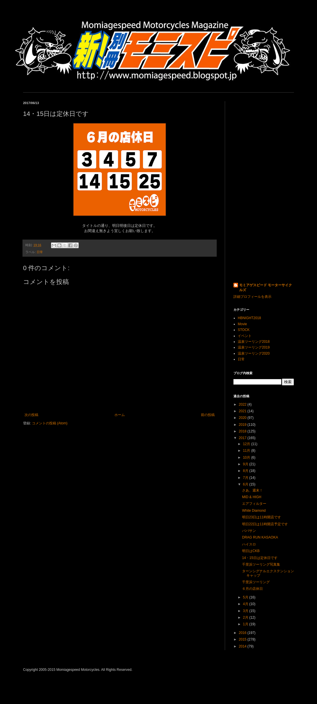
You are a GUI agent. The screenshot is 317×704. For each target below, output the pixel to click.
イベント (245, 336)
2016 (243, 633)
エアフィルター (254, 504)
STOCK (244, 330)
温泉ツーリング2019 (254, 347)
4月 (246, 604)
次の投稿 (31, 415)
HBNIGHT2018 (249, 318)
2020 (243, 418)
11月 (247, 451)
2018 (243, 431)
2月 (246, 617)
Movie (242, 324)
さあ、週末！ (252, 490)
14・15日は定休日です (260, 558)
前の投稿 (208, 415)
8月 (246, 471)
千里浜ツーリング (256, 582)
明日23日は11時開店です (261, 517)
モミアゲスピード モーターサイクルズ (265, 287)
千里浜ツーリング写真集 (261, 564)
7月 (246, 478)
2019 (243, 425)
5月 (246, 597)
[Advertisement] (263, 187)
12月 (247, 444)
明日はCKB (251, 551)
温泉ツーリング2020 (254, 353)
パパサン (249, 531)
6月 (246, 484)
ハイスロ (249, 544)
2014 (243, 646)
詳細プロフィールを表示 (252, 297)
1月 (246, 624)
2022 (243, 404)
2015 (243, 639)
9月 (246, 464)
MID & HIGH (251, 497)
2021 (243, 411)
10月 (247, 457)
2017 (243, 438)
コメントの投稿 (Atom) (49, 423)
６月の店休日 (252, 589)
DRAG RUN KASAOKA (260, 537)
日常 (40, 252)
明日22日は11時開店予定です (265, 524)
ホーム (119, 415)
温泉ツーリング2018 (254, 342)
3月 (246, 611)
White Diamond (254, 511)
